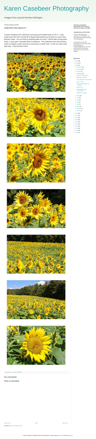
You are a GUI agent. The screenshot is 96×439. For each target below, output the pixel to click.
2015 (76, 128)
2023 (76, 65)
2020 (76, 117)
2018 (76, 121)
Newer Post (7, 423)
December (79, 67)
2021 (76, 115)
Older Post (65, 423)
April (78, 104)
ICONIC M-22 (79, 87)
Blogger (71, 435)
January (79, 110)
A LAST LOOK (79, 81)
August (78, 95)
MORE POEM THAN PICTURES (81, 90)
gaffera (60, 435)
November (79, 69)
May (78, 102)
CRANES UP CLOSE (81, 93)
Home (36, 423)
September (79, 73)
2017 (76, 124)
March (78, 106)
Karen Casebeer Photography (46, 8)
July (78, 97)
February (79, 108)
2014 (76, 130)
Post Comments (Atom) (16, 425)
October (79, 71)
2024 (76, 63)
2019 (76, 119)
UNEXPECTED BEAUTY (82, 75)
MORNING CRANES (81, 77)
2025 (76, 61)
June (78, 100)
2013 (76, 132)
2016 (76, 126)
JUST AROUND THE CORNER (84, 79)
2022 (76, 113)
